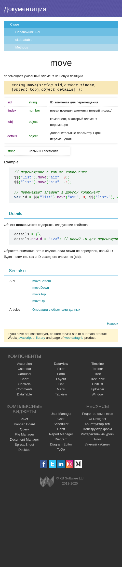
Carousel (24, 375)
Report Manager (61, 436)
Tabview (61, 396)
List (60, 386)
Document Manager (24, 441)
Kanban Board (24, 426)
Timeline (97, 365)
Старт (14, 24)
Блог (97, 441)
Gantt (61, 430)
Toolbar (97, 370)
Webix (47, 483)
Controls (24, 386)
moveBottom (41, 282)
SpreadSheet (24, 446)
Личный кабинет (97, 446)
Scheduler (61, 425)
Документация (25, 9)
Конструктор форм (97, 430)
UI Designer (97, 420)
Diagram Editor (61, 446)
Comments (24, 391)
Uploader (97, 391)
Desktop (24, 451)
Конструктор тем (97, 425)
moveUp (38, 302)
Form (61, 375)
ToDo (61, 451)
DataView (61, 365)
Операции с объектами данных (56, 311)
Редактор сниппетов (97, 415)
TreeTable (97, 380)
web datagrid (73, 339)
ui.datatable (23, 40)
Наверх (112, 325)
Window (97, 396)
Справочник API (27, 32)
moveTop (39, 296)
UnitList (97, 386)
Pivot (24, 421)
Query (24, 431)
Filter (61, 370)
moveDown (40, 289)
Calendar (24, 370)
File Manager (24, 436)
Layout (61, 380)
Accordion (24, 365)
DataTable (24, 396)
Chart (24, 380)
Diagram (61, 441)
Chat (61, 420)
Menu (61, 391)
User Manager (60, 415)
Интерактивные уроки (97, 436)
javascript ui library (31, 339)
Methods (21, 47)
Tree (97, 375)
